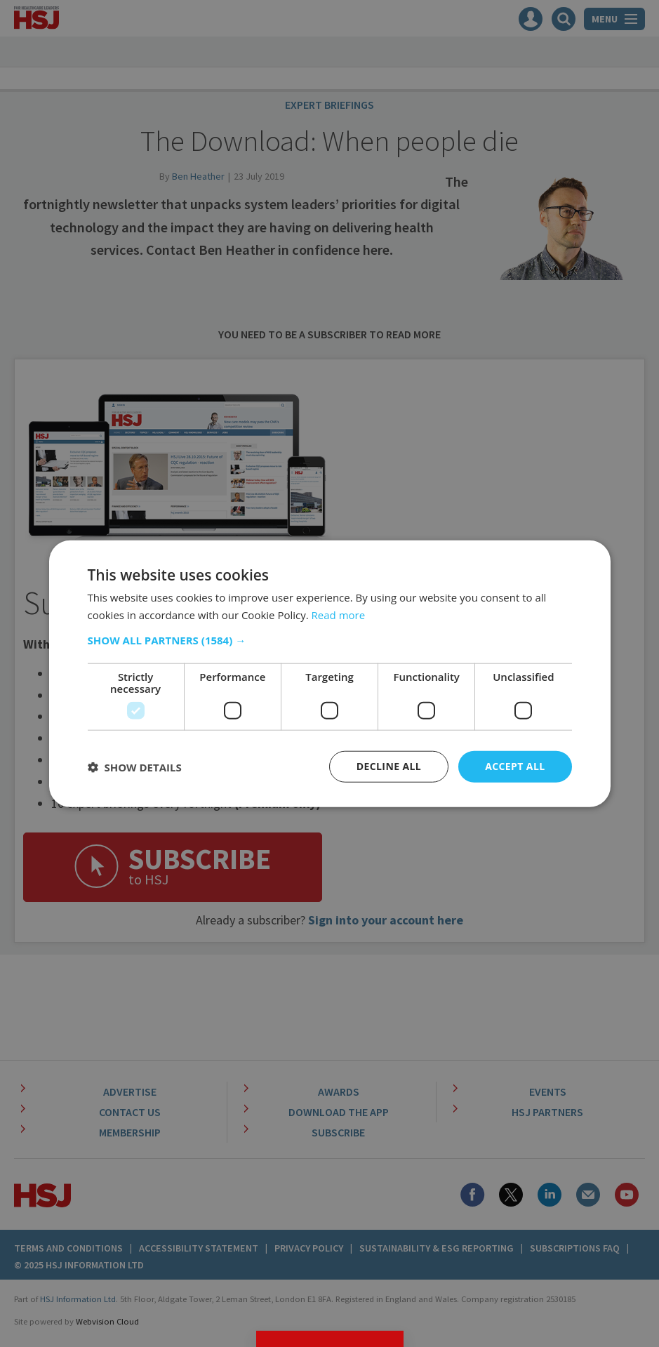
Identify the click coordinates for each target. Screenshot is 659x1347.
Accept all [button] (515, 766)
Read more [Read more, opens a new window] (339, 614)
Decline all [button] (389, 766)
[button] (330, 640)
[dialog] (329, 673)
